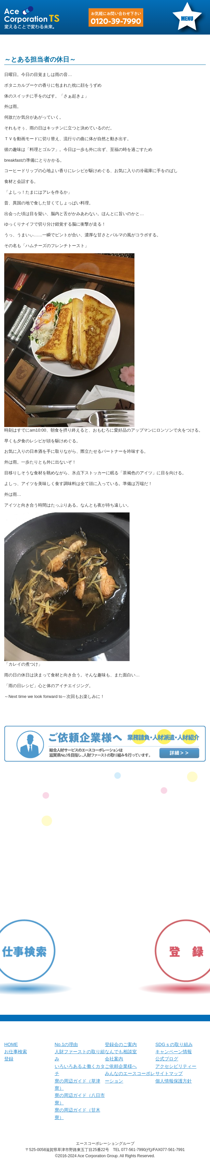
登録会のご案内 (121, 1044)
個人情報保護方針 (173, 1081)
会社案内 (114, 1058)
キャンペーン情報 (173, 1051)
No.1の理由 (66, 1044)
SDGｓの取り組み (173, 1044)
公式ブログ (166, 1058)
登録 (8, 1058)
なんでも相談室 (121, 1051)
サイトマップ (169, 1073)
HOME (11, 1044)
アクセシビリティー (175, 1066)
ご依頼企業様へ (121, 1066)
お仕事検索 (15, 1051)
